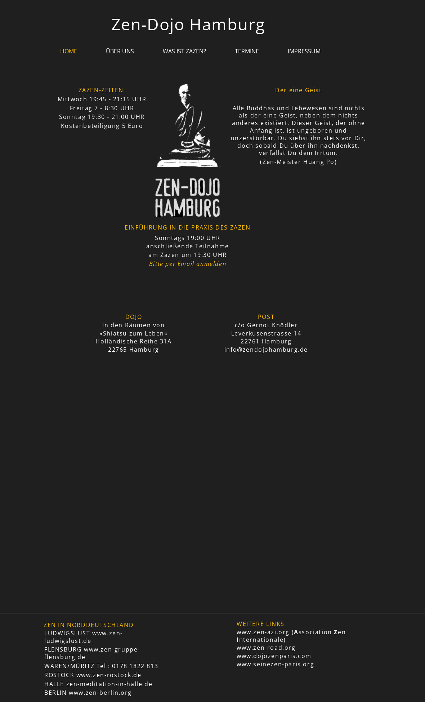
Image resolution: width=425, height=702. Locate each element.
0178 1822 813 (135, 666)
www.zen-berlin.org (100, 693)
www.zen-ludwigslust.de (83, 637)
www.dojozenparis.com (274, 656)
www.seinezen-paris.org (275, 664)
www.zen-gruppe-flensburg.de (92, 653)
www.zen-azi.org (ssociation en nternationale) (291, 636)
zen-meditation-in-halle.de (109, 684)
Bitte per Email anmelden (187, 264)
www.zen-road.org (266, 648)
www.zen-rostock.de (109, 675)
